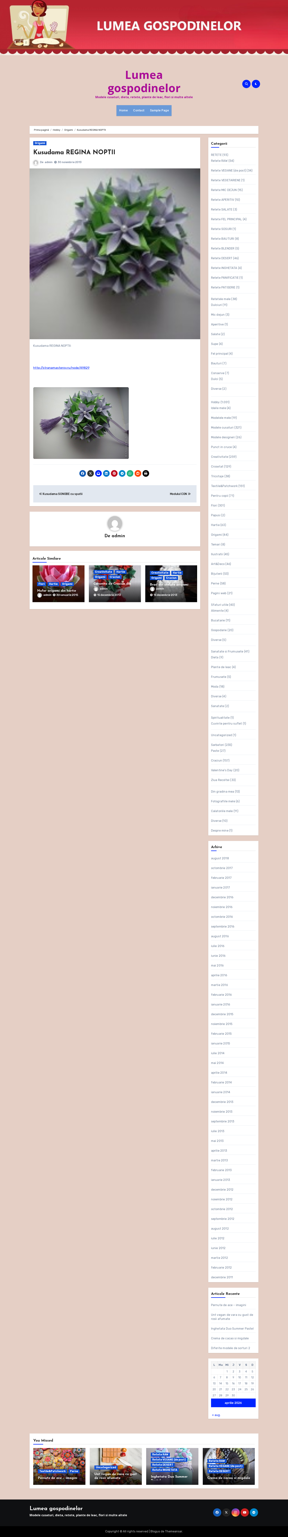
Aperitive (217, 324)
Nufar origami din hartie (56, 591)
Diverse (216, 389)
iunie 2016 (218, 955)
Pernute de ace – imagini (228, 1305)
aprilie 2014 (219, 1072)
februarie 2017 (221, 878)
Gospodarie (219, 630)
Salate (215, 334)
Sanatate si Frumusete (227, 651)
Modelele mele (221, 418)
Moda (215, 686)
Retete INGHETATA (224, 268)
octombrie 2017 (222, 868)
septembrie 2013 (222, 1121)
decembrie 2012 (222, 1189)
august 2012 (220, 1228)
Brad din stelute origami (169, 585)
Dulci (214, 379)
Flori (42, 584)
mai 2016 (217, 965)
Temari (215, 544)
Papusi (215, 515)
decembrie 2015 (222, 1014)
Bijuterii (216, 573)
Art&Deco (218, 564)
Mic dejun (218, 314)
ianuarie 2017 (220, 887)
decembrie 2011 (222, 1277)
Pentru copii (219, 496)
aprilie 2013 (219, 1150)
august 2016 (220, 936)
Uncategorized (221, 735)
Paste (215, 751)
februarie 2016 (221, 994)
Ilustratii (217, 554)
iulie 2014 (218, 1053)
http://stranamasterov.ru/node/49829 (61, 368)
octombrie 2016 (222, 917)
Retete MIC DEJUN (224, 190)
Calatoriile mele (222, 811)
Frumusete (218, 677)
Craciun (115, 577)
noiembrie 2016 (222, 907)
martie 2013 (219, 1160)
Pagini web (218, 593)
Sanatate (217, 706)
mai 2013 (217, 1141)
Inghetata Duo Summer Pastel (232, 1328)
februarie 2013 (221, 1170)
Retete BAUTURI (222, 238)
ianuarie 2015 (220, 1043)
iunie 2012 (218, 1248)
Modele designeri (223, 437)
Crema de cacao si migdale (230, 1338)
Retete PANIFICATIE (225, 277)
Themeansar (173, 1531)
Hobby (215, 402)
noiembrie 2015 (222, 1024)
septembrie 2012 (223, 1219)
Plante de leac (221, 667)
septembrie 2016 (223, 926)
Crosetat (217, 466)
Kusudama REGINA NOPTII (79, 152)
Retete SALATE (222, 209)
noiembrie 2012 (222, 1199)
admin (49, 162)
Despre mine (219, 830)
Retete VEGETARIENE (226, 180)
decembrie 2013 (222, 1102)
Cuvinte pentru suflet (226, 723)
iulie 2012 (218, 1238)
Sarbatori (217, 745)
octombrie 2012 (222, 1209)
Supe (214, 344)
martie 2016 (219, 985)
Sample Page (159, 110)
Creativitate (103, 572)
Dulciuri (216, 305)
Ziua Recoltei (220, 780)
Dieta (215, 657)
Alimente (217, 610)
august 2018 (220, 858)
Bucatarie (218, 620)
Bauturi (216, 363)
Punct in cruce (221, 447)
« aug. (216, 1415)
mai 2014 (217, 1063)
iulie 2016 (218, 946)
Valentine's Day (222, 770)
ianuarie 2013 (220, 1180)
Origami (40, 143)
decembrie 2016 (222, 897)
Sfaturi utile (219, 605)
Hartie (53, 584)
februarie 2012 (221, 1267)
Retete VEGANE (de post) (228, 170)
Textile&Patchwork (224, 486)
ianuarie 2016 (220, 1004)
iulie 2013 (217, 1131)
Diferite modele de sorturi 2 (230, 1348)
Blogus (155, 1531)
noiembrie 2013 (222, 1111)
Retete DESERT (222, 258)
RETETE (216, 155)
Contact (139, 110)
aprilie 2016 (219, 975)
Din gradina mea (222, 791)
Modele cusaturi (222, 427)
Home (123, 110)
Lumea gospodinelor (144, 81)
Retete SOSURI (221, 229)
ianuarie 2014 (220, 1092)
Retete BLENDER (223, 248)
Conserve (217, 373)
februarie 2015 (221, 1033)
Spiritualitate (220, 717)
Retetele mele (221, 299)
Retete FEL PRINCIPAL (226, 219)
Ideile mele (218, 408)
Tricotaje (217, 476)
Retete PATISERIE (223, 287)
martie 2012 (219, 1258)
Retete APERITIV (222, 200)
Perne (215, 583)
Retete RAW (219, 161)
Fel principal (219, 353)
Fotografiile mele (223, 801)
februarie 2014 (221, 1082)
